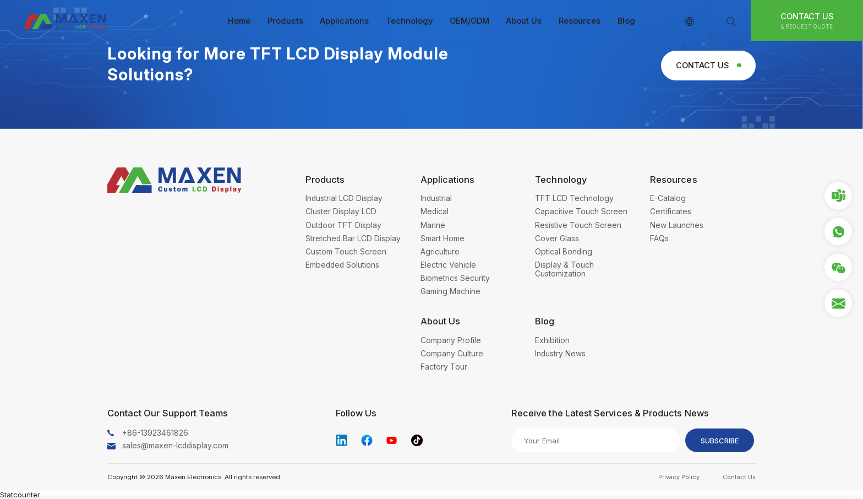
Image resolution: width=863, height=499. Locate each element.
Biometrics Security (455, 278)
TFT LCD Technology (574, 198)
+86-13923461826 (155, 433)
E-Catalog (668, 198)
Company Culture (451, 353)
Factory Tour (443, 366)
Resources (579, 21)
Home (239, 21)
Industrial (436, 198)
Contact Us (807, 21)
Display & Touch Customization (564, 269)
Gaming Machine (450, 291)
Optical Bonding (563, 251)
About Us (524, 21)
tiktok (417, 440)
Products (285, 21)
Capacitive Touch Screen (581, 211)
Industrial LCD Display (344, 198)
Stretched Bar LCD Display (353, 238)
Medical (434, 211)
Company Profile (450, 340)
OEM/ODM (469, 21)
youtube (391, 440)
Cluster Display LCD (340, 211)
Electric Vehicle (448, 265)
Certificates (670, 211)
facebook (367, 440)
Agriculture (440, 251)
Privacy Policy (679, 477)
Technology (409, 21)
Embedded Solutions (342, 265)
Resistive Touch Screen (578, 225)
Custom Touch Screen (345, 251)
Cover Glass (557, 238)
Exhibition (552, 340)
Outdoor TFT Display (343, 225)
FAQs (659, 238)
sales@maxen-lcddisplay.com (175, 445)
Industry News (560, 353)
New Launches (676, 225)
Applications (344, 21)
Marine (432, 225)
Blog (626, 21)
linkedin (341, 440)
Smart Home (442, 238)
